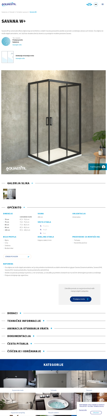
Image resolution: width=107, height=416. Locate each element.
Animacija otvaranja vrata (28, 328)
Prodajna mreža (80, 299)
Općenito (14, 207)
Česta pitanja (17, 343)
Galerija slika (18, 183)
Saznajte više (17, 45)
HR (96, 4)
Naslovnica (5, 12)
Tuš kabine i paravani (22, 12)
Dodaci (12, 313)
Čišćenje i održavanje (24, 351)
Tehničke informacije (24, 321)
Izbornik (102, 4)
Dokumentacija (19, 336)
